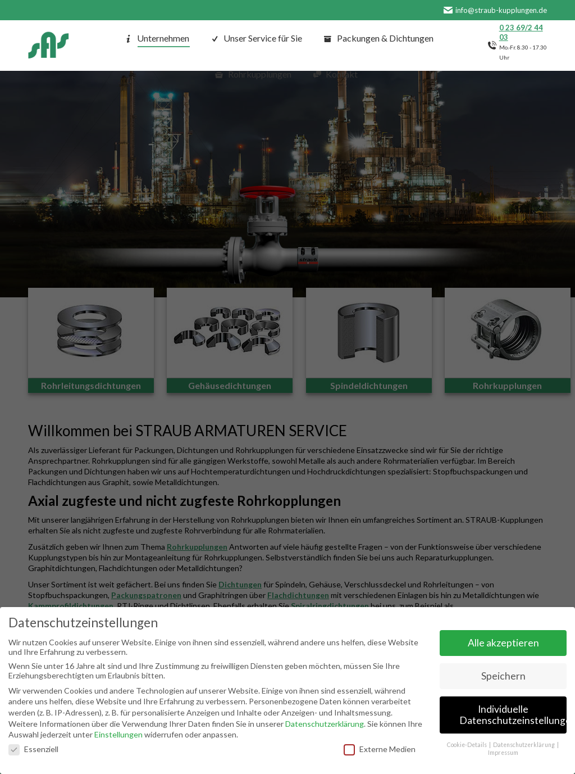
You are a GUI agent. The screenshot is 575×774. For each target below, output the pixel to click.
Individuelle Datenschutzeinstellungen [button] (513, 714)
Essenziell (33, 749)
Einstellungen (118, 734)
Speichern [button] (503, 676)
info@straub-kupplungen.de (495, 10)
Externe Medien (380, 749)
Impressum (503, 752)
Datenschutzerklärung (324, 723)
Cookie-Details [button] (467, 744)
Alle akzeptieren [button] (503, 643)
